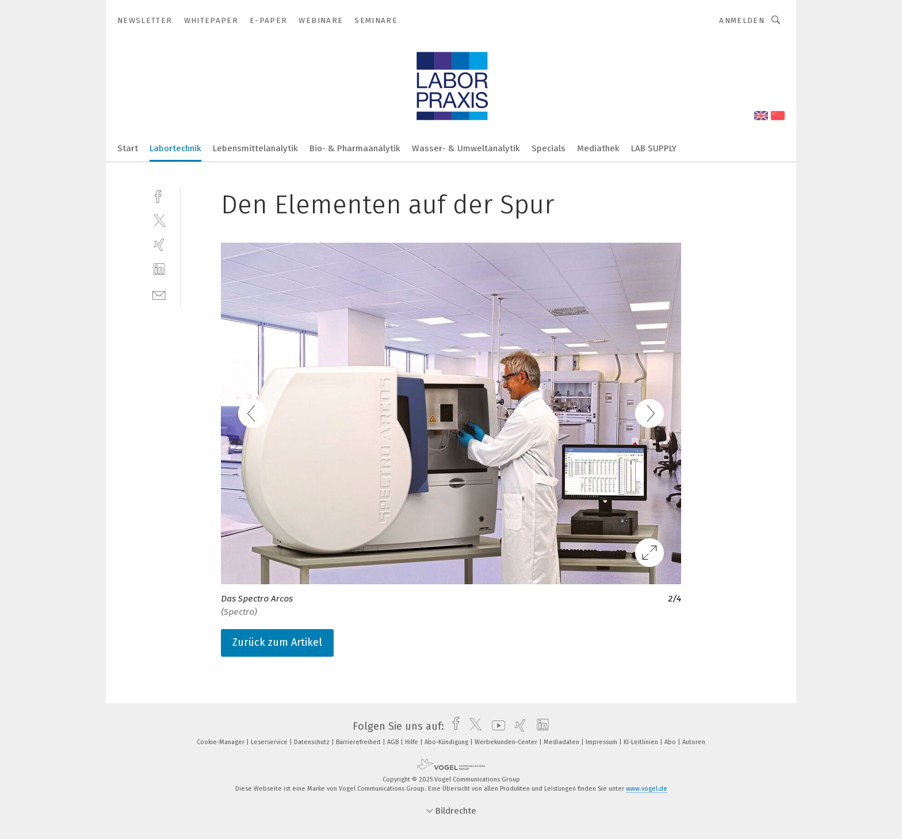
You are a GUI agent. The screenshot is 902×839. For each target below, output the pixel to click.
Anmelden (742, 20)
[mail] (159, 294)
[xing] (159, 244)
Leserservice (270, 742)
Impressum (602, 742)
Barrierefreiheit (359, 742)
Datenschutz (312, 742)
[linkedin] (159, 269)
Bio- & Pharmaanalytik (354, 148)
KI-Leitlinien (642, 742)
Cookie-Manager (221, 742)
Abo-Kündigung (447, 742)
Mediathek (598, 148)
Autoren (693, 742)
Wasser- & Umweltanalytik (466, 148)
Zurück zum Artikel (277, 642)
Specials (548, 148)
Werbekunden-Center (507, 742)
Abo (671, 742)
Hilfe (412, 742)
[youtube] (495, 726)
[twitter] (159, 220)
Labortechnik (175, 148)
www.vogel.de (646, 788)
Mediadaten (562, 742)
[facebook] (159, 195)
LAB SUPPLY (653, 148)
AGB (393, 742)
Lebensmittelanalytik (255, 148)
